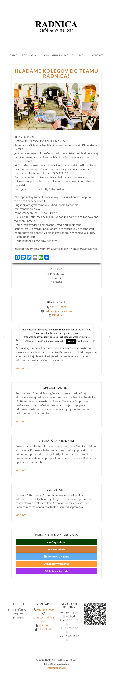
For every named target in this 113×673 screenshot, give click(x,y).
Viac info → (23, 368)
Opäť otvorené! (4, 337)
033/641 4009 (58, 307)
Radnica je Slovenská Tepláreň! (109, 336)
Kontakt (98, 55)
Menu (83, 55)
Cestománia (56, 549)
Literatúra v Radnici (57, 556)
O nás (13, 55)
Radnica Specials (56, 571)
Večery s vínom (56, 542)
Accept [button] (71, 341)
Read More (82, 341)
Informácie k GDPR (56, 668)
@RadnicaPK (45, 629)
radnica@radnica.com (58, 311)
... (68, 663)
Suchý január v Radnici (57, 55)
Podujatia (29, 55)
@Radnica (58, 315)
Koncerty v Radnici (56, 563)
